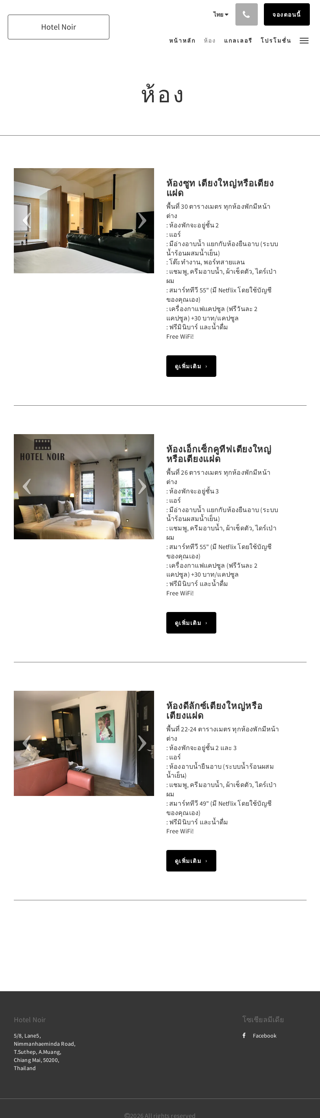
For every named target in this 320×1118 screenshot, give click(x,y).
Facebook (259, 1035)
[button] (304, 40)
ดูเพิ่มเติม (188, 366)
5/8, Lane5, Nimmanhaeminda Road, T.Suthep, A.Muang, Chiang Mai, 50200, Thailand (45, 1052)
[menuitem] (184, 41)
